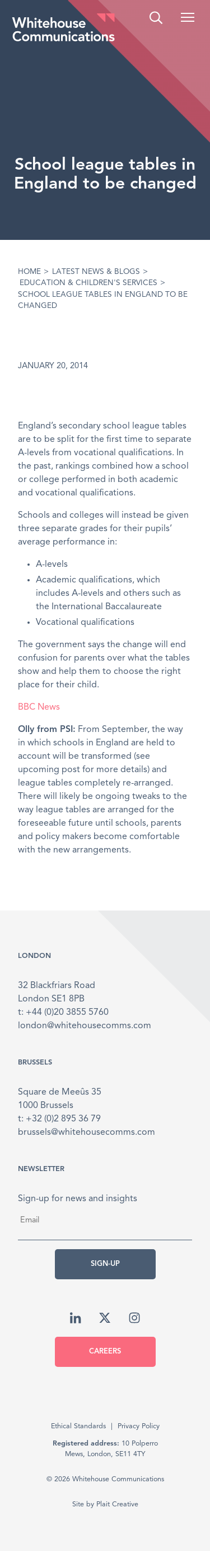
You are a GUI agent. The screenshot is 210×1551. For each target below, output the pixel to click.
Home (29, 272)
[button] (187, 17)
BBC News (39, 707)
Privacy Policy (139, 1426)
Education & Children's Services (88, 283)
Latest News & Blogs (96, 272)
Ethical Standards (78, 1426)
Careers (105, 1351)
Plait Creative (117, 1504)
